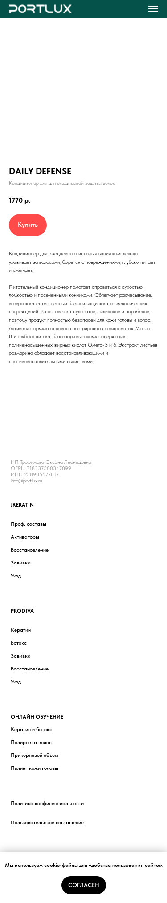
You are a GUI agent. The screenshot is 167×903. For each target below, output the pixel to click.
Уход (16, 575)
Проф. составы (28, 524)
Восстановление (30, 550)
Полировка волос (31, 742)
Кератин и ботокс (31, 729)
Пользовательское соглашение (47, 822)
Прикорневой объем (34, 755)
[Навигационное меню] (153, 9)
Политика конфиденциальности (47, 803)
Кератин (21, 630)
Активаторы (25, 537)
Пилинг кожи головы (34, 768)
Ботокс (19, 643)
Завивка (21, 563)
